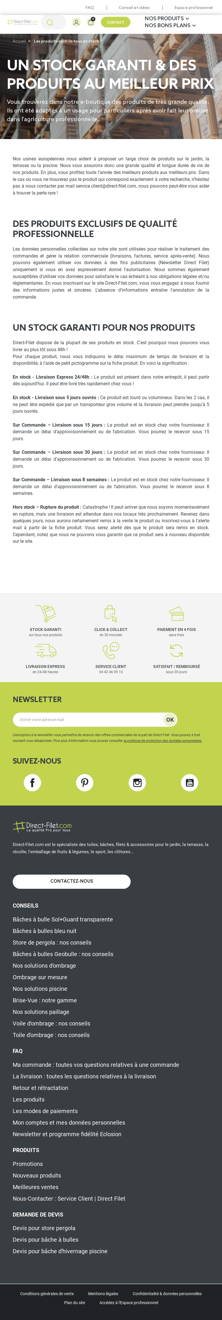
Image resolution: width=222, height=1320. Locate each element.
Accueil (19, 41)
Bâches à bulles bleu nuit (45, 930)
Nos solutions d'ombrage (44, 965)
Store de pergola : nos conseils (52, 942)
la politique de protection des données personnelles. (163, 741)
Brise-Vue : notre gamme (45, 1000)
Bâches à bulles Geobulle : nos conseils (63, 954)
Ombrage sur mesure (40, 977)
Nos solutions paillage (41, 1011)
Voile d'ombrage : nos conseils (51, 1023)
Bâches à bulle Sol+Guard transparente (63, 919)
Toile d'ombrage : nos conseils (51, 1035)
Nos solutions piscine (40, 988)
